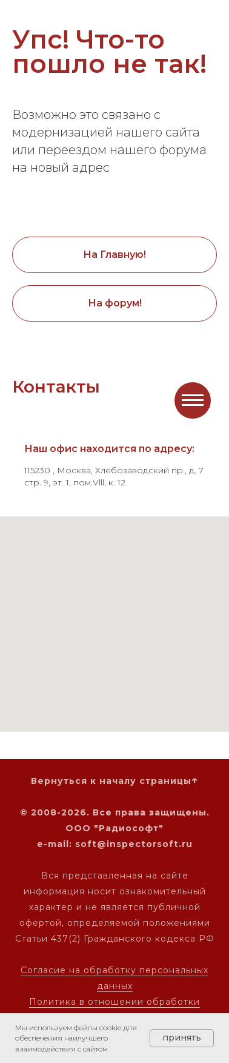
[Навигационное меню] (193, 400)
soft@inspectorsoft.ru (134, 844)
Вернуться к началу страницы (111, 780)
